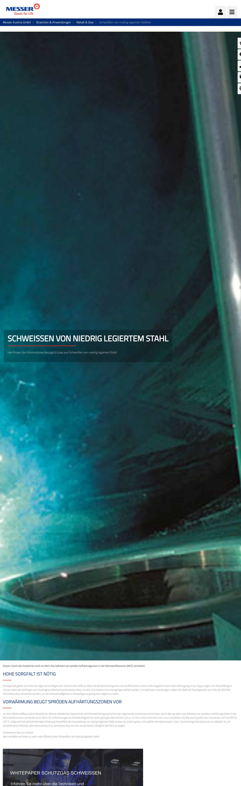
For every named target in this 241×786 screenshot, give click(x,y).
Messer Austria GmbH (17, 22)
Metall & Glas (85, 22)
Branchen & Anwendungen (53, 22)
